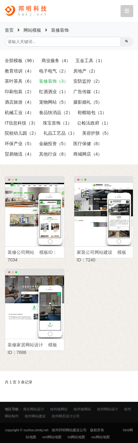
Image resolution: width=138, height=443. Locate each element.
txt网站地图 (76, 437)
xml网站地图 (52, 437)
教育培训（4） (19, 71)
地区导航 (12, 409)
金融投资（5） (53, 143)
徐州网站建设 (35, 416)
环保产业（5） (19, 143)
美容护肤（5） (96, 133)
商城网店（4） (87, 154)
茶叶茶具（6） (19, 81)
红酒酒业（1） (53, 91)
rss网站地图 (100, 437)
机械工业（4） (19, 112)
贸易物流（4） (19, 154)
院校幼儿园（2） (21, 133)
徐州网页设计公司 (66, 416)
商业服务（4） (56, 60)
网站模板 (32, 30)
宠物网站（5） (53, 102)
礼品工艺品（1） (60, 133)
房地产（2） (85, 71)
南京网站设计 (33, 409)
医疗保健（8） (87, 143)
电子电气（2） (53, 71)
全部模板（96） (20, 60)
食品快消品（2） (56, 112)
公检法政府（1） (94, 122)
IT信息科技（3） (21, 122)
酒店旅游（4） (19, 102)
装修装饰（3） (53, 81)
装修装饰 (60, 30)
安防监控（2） (87, 81)
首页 (9, 30)
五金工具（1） (90, 60)
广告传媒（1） (87, 91)
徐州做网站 (59, 409)
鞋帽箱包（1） (92, 112)
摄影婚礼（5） (87, 102)
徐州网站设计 (107, 409)
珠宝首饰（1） (57, 122)
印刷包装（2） (19, 91)
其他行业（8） (53, 154)
